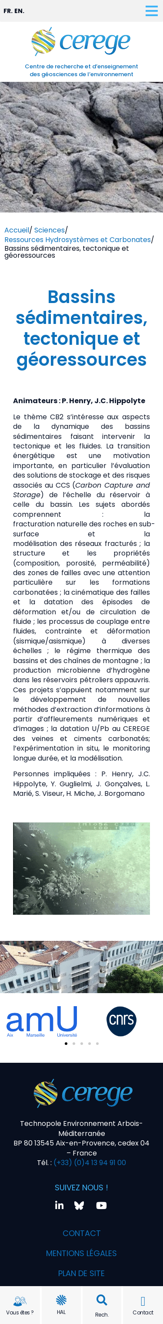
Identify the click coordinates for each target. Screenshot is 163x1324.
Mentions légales (81, 1253)
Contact (143, 1312)
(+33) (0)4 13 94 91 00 (89, 1163)
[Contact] (143, 1301)
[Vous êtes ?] (20, 1301)
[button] (102, 1300)
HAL (61, 1312)
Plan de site (81, 1273)
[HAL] (61, 1300)
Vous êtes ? (20, 1312)
